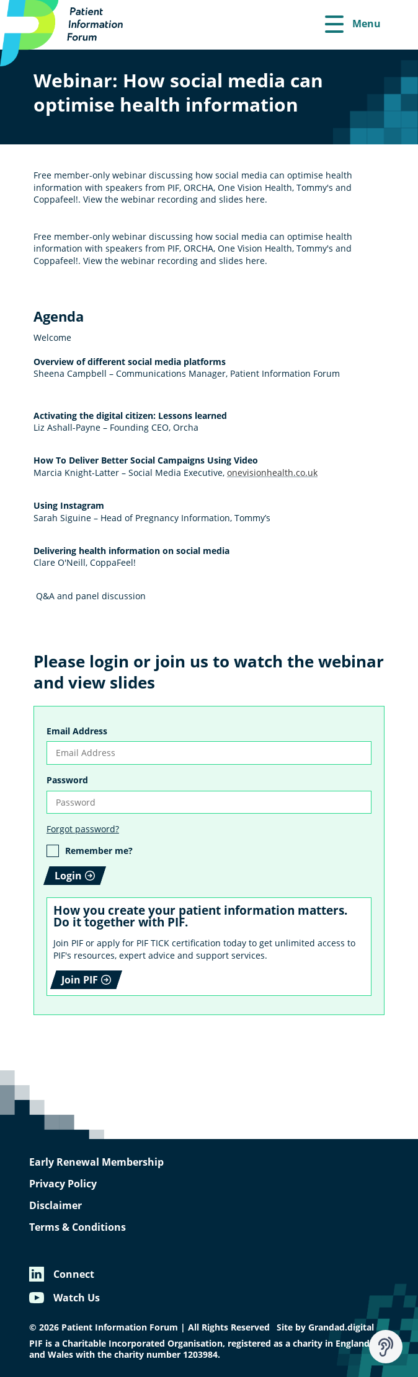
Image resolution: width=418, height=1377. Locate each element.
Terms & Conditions (77, 1227)
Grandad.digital (341, 1327)
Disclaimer (55, 1205)
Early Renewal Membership (96, 1162)
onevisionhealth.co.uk (272, 472)
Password (67, 780)
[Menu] (353, 25)
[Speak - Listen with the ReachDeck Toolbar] (385, 1346)
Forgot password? (83, 829)
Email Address (77, 731)
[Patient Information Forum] (68, 33)
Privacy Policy (63, 1183)
